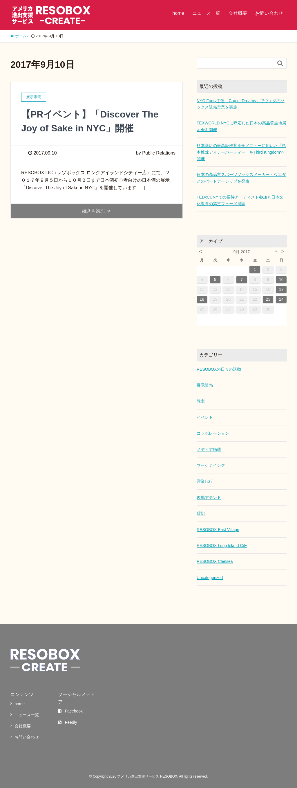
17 (281, 289)
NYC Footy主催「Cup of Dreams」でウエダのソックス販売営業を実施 (241, 103)
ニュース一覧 (206, 13)
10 (281, 279)
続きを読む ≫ (96, 210)
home (178, 13)
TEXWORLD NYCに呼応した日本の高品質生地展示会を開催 (241, 126)
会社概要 (238, 13)
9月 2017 (241, 251)
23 (268, 299)
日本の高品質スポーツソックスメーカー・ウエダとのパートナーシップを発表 (241, 177)
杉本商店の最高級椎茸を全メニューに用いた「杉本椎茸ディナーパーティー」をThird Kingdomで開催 (241, 152)
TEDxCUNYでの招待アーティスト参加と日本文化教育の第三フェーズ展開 (240, 200)
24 (281, 299)
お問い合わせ (269, 13)
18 (202, 299)
